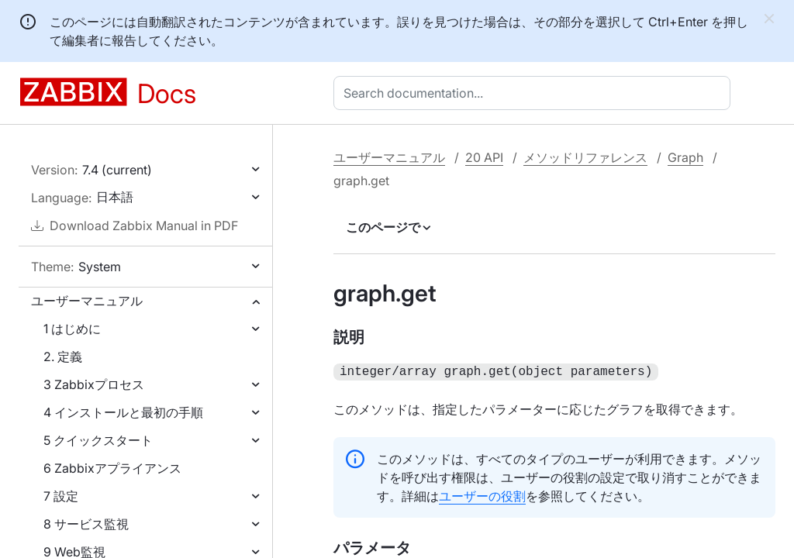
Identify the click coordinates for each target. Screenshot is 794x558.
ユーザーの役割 (482, 494)
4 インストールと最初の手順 (123, 412)
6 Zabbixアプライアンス (112, 468)
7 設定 (60, 496)
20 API (484, 157)
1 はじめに (72, 328)
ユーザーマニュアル (87, 300)
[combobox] (535, 93)
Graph (685, 157)
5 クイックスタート (98, 440)
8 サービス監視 (86, 524)
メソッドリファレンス (585, 157)
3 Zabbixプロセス (93, 384)
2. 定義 (62, 356)
